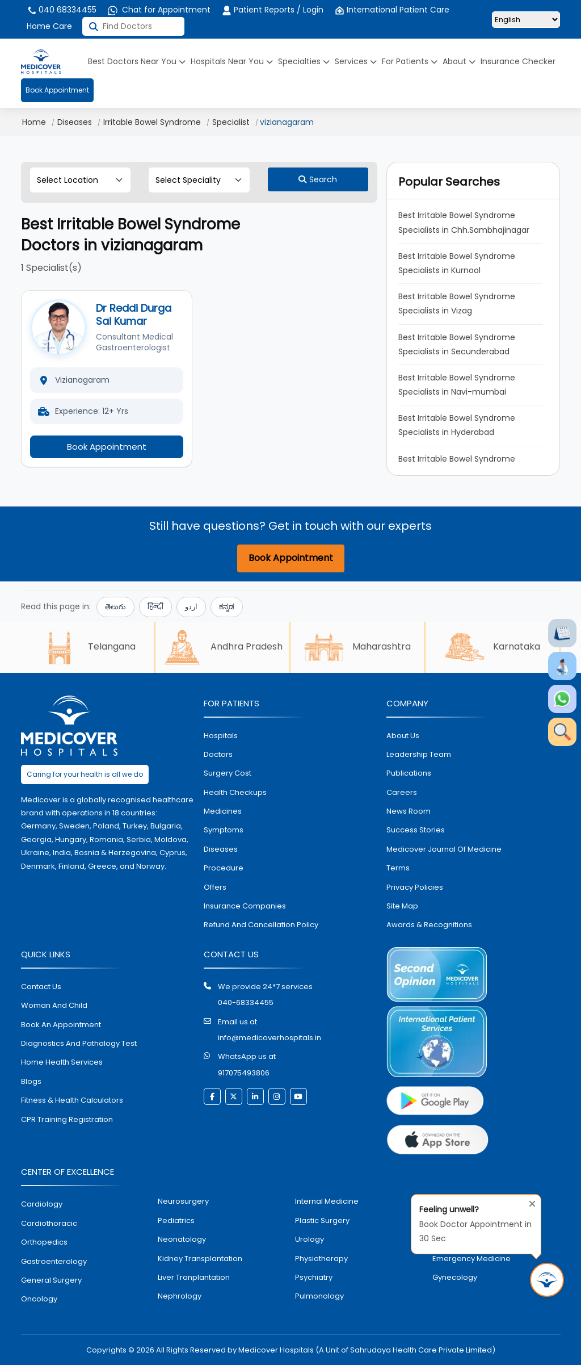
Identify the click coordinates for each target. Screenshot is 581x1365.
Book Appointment (57, 90)
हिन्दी (155, 606)
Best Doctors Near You (137, 61)
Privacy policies (414, 887)
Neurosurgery (183, 1201)
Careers (401, 792)
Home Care (49, 26)
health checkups (235, 792)
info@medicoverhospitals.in (269, 1037)
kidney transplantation (200, 1258)
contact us (41, 986)
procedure (223, 867)
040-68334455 (245, 1002)
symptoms (223, 829)
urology (309, 1239)
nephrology (179, 1296)
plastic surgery (322, 1220)
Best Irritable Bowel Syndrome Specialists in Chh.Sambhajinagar (463, 222)
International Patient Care (392, 9)
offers (215, 887)
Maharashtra (357, 647)
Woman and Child (54, 1005)
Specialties (304, 61)
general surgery (51, 1280)
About (459, 61)
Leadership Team (418, 754)
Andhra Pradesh (222, 647)
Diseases (74, 122)
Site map (402, 906)
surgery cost (227, 773)
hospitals (221, 735)
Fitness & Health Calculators (72, 1100)
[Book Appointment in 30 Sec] (547, 1280)
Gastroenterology (54, 1261)
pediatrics (176, 1220)
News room (408, 811)
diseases (221, 849)
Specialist (231, 122)
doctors (218, 754)
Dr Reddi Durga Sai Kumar (133, 314)
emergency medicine (471, 1258)
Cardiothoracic (49, 1223)
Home (34, 122)
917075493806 (244, 1072)
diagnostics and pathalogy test (79, 1043)
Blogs (31, 1081)
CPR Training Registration (67, 1119)
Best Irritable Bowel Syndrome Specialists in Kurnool (457, 263)
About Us (402, 735)
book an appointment (61, 1024)
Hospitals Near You (232, 61)
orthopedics (44, 1242)
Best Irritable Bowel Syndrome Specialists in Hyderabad (457, 425)
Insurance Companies (245, 906)
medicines (223, 811)
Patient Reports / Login (272, 9)
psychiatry (313, 1277)
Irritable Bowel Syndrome (152, 122)
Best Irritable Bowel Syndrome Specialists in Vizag (457, 303)
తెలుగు (115, 606)
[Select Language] (526, 19)
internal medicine (327, 1201)
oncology (39, 1298)
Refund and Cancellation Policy (261, 924)
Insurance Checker (518, 61)
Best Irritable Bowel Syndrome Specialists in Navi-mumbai (457, 384)
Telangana (88, 647)
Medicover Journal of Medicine (444, 849)
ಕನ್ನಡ (226, 606)
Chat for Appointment (159, 9)
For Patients (409, 61)
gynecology (454, 1277)
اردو (191, 606)
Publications (408, 773)
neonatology (182, 1239)
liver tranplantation (194, 1277)
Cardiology (41, 1204)
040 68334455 (61, 9)
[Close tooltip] (528, 1201)
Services (356, 61)
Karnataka (492, 647)
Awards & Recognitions (429, 924)
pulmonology (319, 1296)
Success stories (415, 829)
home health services (62, 1062)
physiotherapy (321, 1258)
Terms (398, 867)
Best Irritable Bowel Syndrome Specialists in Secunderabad (457, 344)
